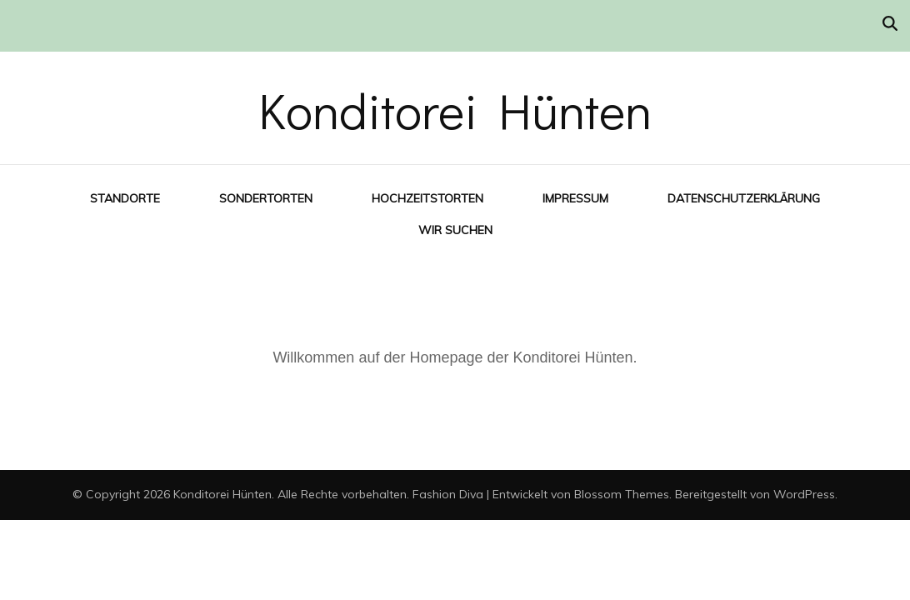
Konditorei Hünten (455, 109)
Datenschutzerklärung (744, 198)
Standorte (125, 198)
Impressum (575, 198)
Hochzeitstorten (427, 198)
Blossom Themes (621, 494)
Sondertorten (265, 198)
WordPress (804, 494)
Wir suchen (455, 230)
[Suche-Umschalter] (890, 24)
